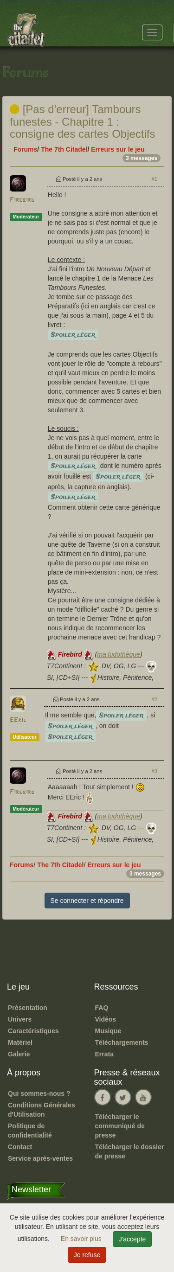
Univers (20, 1019)
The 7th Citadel (64, 149)
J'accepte (132, 1239)
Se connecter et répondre (87, 900)
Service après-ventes (40, 1158)
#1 (154, 179)
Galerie (19, 1054)
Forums (25, 149)
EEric (18, 720)
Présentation (27, 1007)
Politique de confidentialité (30, 1130)
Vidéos (105, 1019)
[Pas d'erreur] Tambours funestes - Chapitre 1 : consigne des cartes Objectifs (82, 121)
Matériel (20, 1042)
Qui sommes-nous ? (39, 1093)
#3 (154, 771)
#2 (154, 699)
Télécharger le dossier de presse (129, 1151)
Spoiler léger (73, 334)
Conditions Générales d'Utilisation (41, 1109)
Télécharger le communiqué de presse (120, 1126)
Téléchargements (121, 1042)
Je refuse (87, 1255)
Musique (108, 1031)
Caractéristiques (33, 1031)
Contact (20, 1147)
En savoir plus (82, 1238)
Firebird (22, 200)
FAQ (102, 1007)
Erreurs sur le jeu (117, 149)
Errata (104, 1054)
